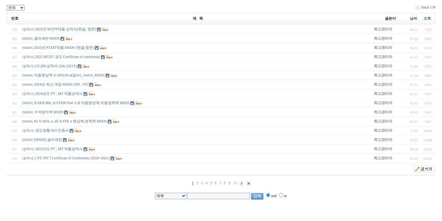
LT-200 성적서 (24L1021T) (56, 66)
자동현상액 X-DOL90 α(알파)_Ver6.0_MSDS (69, 75)
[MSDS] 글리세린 (48, 140)
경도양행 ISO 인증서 (52, 130)
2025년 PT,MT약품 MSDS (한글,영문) (64, 47)
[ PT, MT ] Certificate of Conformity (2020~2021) (72, 158)
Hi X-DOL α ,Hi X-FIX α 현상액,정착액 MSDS (70, 121)
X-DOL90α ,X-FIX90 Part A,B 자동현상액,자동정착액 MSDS (82, 103)
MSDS (27, 38)
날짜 (413, 18)
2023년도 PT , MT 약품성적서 (59, 149)
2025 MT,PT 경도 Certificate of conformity (67, 57)
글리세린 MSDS (47, 38)
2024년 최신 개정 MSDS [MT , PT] (61, 84)
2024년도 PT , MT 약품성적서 (59, 93)
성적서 (28, 29)
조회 (427, 18)
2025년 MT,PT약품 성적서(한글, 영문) (65, 29)
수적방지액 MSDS (49, 112)
